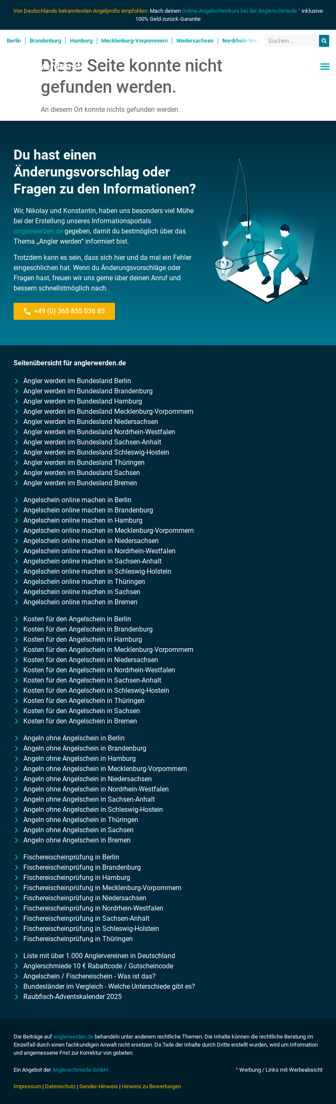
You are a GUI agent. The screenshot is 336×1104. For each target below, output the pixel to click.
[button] (325, 66)
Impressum (27, 1086)
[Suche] (324, 41)
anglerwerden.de (38, 231)
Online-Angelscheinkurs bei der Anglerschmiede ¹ (241, 11)
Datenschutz (60, 1086)
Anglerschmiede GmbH (80, 1070)
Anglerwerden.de (46, 66)
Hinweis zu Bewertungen (151, 1086)
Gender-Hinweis (98, 1086)
